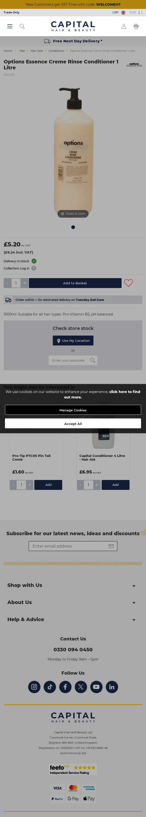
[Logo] (73, 26)
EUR (136, 12)
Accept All (73, 423)
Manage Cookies (73, 410)
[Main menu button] (10, 26)
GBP (119, 12)
